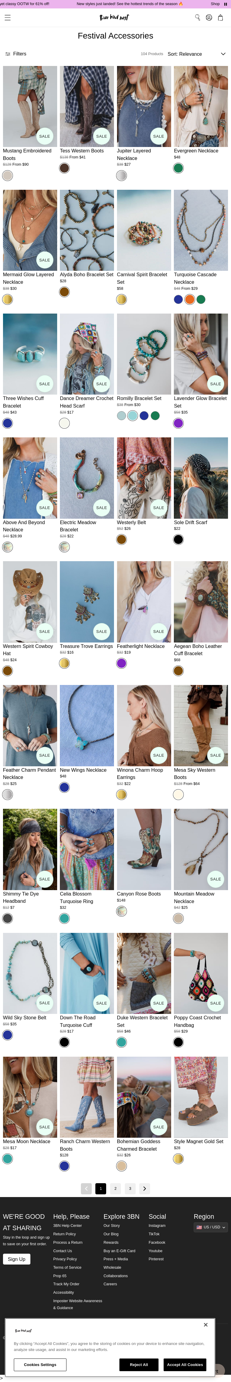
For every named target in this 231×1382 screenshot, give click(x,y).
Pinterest (156, 1259)
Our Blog (111, 1234)
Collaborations (115, 1276)
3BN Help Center (67, 1226)
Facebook (157, 1242)
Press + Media (115, 1259)
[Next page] (144, 1188)
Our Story (111, 1226)
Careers (110, 1284)
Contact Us (62, 1251)
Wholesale (112, 1267)
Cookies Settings (40, 1364)
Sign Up (16, 1259)
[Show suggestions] (211, 1227)
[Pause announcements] (225, 4)
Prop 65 (59, 1276)
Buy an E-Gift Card (119, 1251)
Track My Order (66, 1284)
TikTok (154, 1234)
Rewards (111, 1242)
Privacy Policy (65, 1259)
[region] (110, 1347)
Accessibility (63, 1292)
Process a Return (67, 1242)
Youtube (155, 1251)
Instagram (157, 1226)
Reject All (139, 1364)
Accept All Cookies (185, 1364)
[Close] (205, 1324)
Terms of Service (67, 1267)
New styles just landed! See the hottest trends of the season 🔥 (138, 4)
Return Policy (64, 1234)
